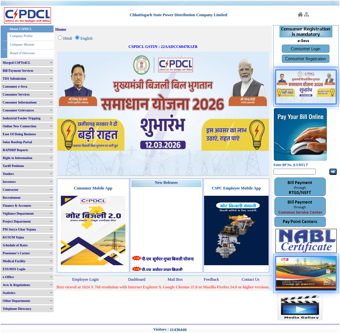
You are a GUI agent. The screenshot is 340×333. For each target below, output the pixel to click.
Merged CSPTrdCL (17, 62)
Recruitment (12, 197)
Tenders (8, 174)
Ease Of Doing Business (19, 134)
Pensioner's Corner (16, 253)
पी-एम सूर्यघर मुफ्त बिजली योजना (168, 259)
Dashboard (137, 279)
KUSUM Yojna (13, 237)
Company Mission (22, 44)
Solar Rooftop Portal (17, 142)
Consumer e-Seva (15, 86)
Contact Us (251, 279)
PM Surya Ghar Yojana (19, 229)
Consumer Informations (20, 102)
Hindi (67, 38)
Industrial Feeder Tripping (21, 118)
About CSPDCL (20, 29)
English (86, 38)
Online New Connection (19, 126)
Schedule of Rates (15, 245)
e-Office (8, 277)
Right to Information (17, 158)
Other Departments (16, 301)
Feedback (211, 279)
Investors (9, 182)
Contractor (11, 189)
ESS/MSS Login (14, 269)
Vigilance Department (18, 213)
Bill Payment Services (18, 70)
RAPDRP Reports (15, 150)
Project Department (17, 221)
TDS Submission (14, 78)
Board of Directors (22, 53)
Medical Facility (14, 261)
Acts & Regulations (16, 285)
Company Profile (21, 36)
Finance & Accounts (17, 205)
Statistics (9, 293)
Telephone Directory (17, 309)
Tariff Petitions (13, 166)
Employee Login (85, 279)
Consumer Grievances (18, 110)
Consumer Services (16, 94)
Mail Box (175, 279)
